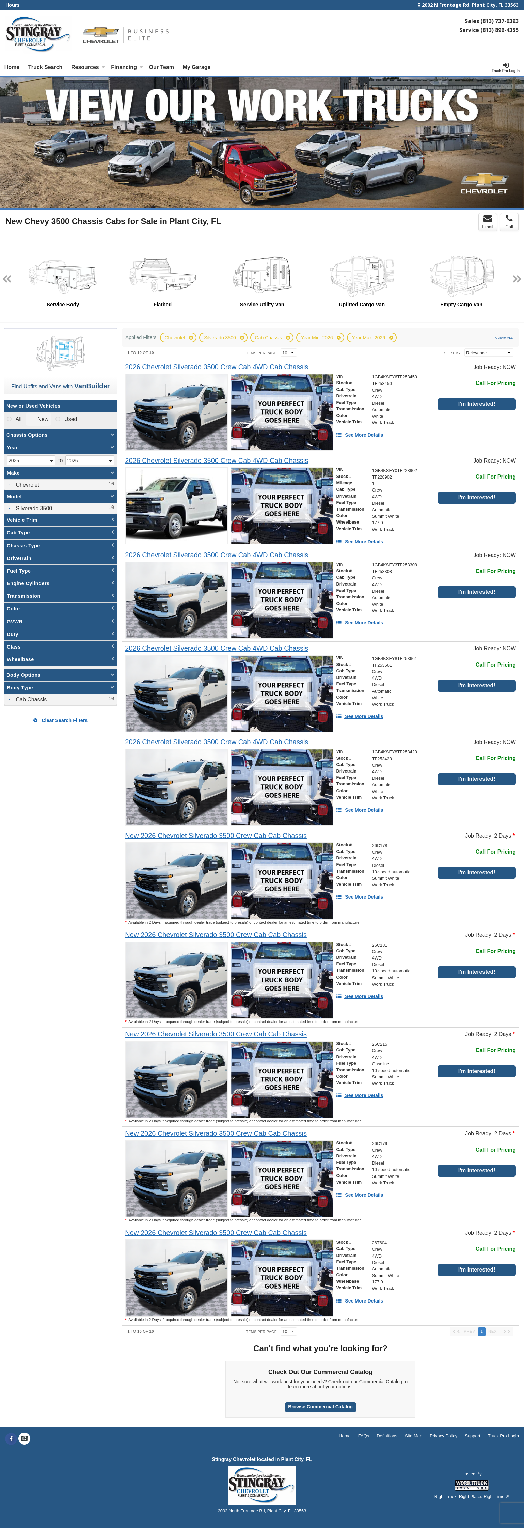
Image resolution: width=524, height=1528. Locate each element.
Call (509, 221)
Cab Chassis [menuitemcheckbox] (30, 699)
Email (487, 221)
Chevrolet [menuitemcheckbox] (26, 485)
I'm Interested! (476, 404)
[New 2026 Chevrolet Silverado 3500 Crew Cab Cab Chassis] (216, 836)
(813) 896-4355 (499, 30)
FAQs (363, 1435)
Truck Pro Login (503, 1435)
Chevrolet (176, 337)
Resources (88, 67)
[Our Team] (161, 67)
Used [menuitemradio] (70, 419)
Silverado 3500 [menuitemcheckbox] (33, 508)
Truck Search (45, 67)
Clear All (504, 337)
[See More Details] (359, 435)
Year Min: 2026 (317, 337)
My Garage (197, 67)
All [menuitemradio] (17, 419)
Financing (127, 67)
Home (11, 67)
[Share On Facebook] (11, 1439)
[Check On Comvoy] (24, 1439)
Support (472, 1435)
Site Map (413, 1435)
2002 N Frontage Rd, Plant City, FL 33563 (468, 5)
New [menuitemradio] (42, 419)
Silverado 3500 (220, 337)
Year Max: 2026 (369, 337)
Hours (12, 5)
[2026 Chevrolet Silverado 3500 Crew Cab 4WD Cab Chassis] (216, 367)
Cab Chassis (269, 337)
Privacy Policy (443, 1435)
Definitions (387, 1435)
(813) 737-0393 (499, 21)
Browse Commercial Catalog (320, 1406)
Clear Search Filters (60, 720)
